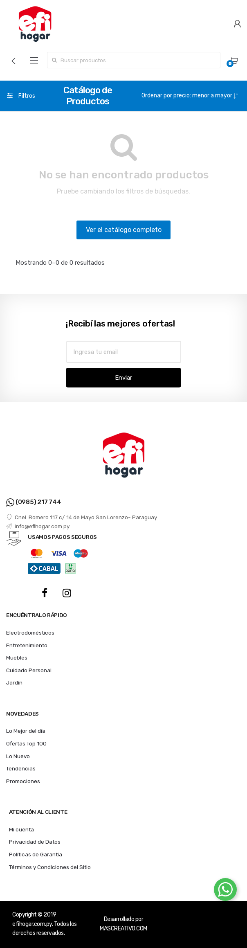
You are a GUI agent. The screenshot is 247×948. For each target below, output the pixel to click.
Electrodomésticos (30, 632)
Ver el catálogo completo (124, 230)
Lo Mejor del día (25, 730)
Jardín (14, 682)
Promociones (23, 781)
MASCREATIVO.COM (123, 928)
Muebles (16, 657)
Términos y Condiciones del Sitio (50, 867)
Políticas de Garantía (35, 854)
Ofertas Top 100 (26, 743)
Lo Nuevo (18, 756)
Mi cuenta (21, 829)
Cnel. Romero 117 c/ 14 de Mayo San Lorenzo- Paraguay (81, 517)
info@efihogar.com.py (38, 526)
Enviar (123, 377)
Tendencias (21, 768)
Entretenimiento (26, 645)
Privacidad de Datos (35, 841)
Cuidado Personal (29, 670)
